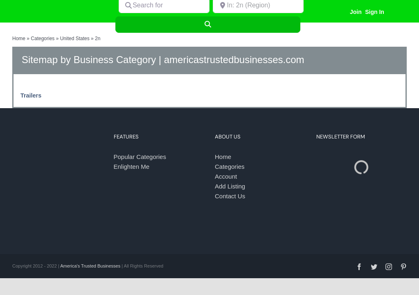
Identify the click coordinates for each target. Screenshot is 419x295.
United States (75, 38)
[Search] (208, 24)
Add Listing (230, 186)
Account (226, 176)
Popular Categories (140, 156)
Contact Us (230, 196)
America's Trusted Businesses (90, 265)
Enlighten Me (132, 166)
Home (18, 38)
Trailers (30, 95)
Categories (42, 38)
